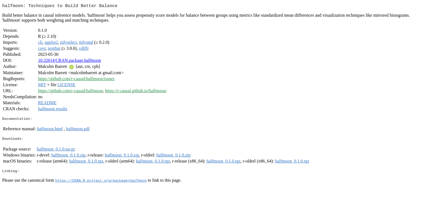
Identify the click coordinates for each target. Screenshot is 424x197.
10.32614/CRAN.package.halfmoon (69, 61)
